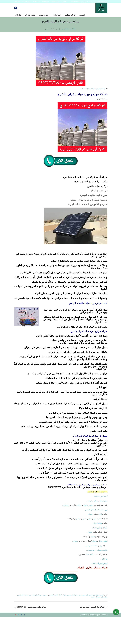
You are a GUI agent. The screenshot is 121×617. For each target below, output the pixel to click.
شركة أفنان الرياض (67, 29)
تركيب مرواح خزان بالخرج (96, 595)
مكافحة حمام (89, 554)
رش (101, 545)
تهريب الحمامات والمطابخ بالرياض (96, 510)
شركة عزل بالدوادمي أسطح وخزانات (92, 607)
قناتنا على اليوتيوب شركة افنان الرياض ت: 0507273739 (85, 485)
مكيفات (86, 505)
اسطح (101, 501)
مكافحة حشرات (102, 550)
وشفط (99, 523)
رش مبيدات (91, 550)
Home (74, 29)
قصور (85, 519)
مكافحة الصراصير (92, 545)
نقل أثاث (104, 559)
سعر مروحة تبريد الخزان (41, 595)
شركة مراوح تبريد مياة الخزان (99, 597)
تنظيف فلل (97, 519)
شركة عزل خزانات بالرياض (88, 89)
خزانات (90, 501)
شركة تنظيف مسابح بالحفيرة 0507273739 (31, 607)
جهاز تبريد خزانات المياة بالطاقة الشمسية (60, 595)
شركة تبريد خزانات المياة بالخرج (26, 595)
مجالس (78, 519)
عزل (105, 501)
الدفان (93, 536)
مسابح (96, 501)
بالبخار (90, 532)
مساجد (89, 514)
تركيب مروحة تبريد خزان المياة (80, 595)
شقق (90, 519)
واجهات (94, 541)
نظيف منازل (103, 541)
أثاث (100, 514)
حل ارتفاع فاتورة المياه (99, 528)
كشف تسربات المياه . (100, 496)
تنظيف (91, 505)
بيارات (95, 523)
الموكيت (65, 505)
